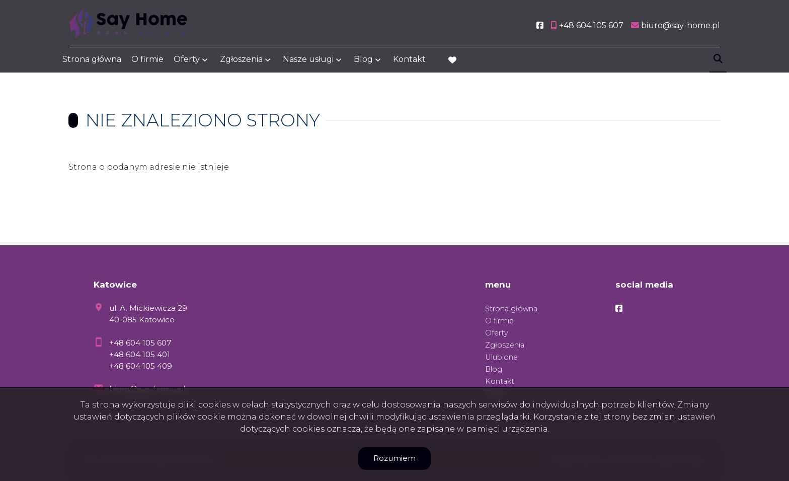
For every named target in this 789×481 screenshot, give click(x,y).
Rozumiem (394, 458)
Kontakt (409, 61)
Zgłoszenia (241, 61)
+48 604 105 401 (139, 354)
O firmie (147, 61)
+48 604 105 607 (140, 343)
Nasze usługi (308, 61)
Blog (363, 61)
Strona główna (91, 61)
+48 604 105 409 (140, 366)
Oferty (187, 61)
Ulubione (501, 357)
